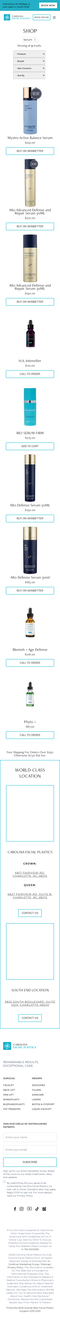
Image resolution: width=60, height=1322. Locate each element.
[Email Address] (30, 1149)
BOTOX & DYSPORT (43, 1104)
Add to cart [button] (30, 446)
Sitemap (45, 1264)
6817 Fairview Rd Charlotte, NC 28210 (30, 875)
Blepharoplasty (14, 1104)
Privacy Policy (25, 1195)
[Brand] (29, 61)
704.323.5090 (31, 1249)
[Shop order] (29, 75)
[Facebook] (15, 1209)
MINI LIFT (8, 1094)
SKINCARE (38, 1094)
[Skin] (29, 68)
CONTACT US (30, 913)
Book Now (48, 5)
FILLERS (36, 1090)
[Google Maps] (44, 1209)
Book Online (41, 17)
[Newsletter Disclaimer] (4, 1183)
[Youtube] (29, 1208)
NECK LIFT (9, 1090)
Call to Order (30, 374)
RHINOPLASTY (11, 1099)
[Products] (29, 54)
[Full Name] (30, 1137)
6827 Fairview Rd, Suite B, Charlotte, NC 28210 (30, 896)
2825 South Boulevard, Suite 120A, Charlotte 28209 (30, 1004)
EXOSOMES (38, 1085)
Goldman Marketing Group (24, 1264)
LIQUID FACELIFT (42, 1109)
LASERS (36, 1099)
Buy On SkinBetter (30, 151)
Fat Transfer (11, 1109)
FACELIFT (8, 1085)
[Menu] (54, 17)
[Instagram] (22, 1209)
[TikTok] (37, 1209)
